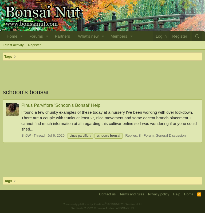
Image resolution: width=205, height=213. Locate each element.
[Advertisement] (102, 74)
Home (12, 36)
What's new (88, 36)
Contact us (107, 194)
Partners (62, 36)
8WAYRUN (126, 208)
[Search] (197, 36)
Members (119, 36)
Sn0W (26, 135)
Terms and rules (132, 194)
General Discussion (171, 135)
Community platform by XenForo (102, 204)
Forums (36, 36)
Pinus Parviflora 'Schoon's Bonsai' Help (60, 105)
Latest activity (13, 45)
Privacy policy (158, 194)
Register (34, 45)
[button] (21, 36)
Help (176, 194)
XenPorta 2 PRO (82, 208)
